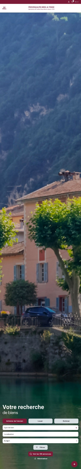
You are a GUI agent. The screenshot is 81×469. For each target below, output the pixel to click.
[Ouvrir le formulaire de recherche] (40, 451)
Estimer (66, 425)
